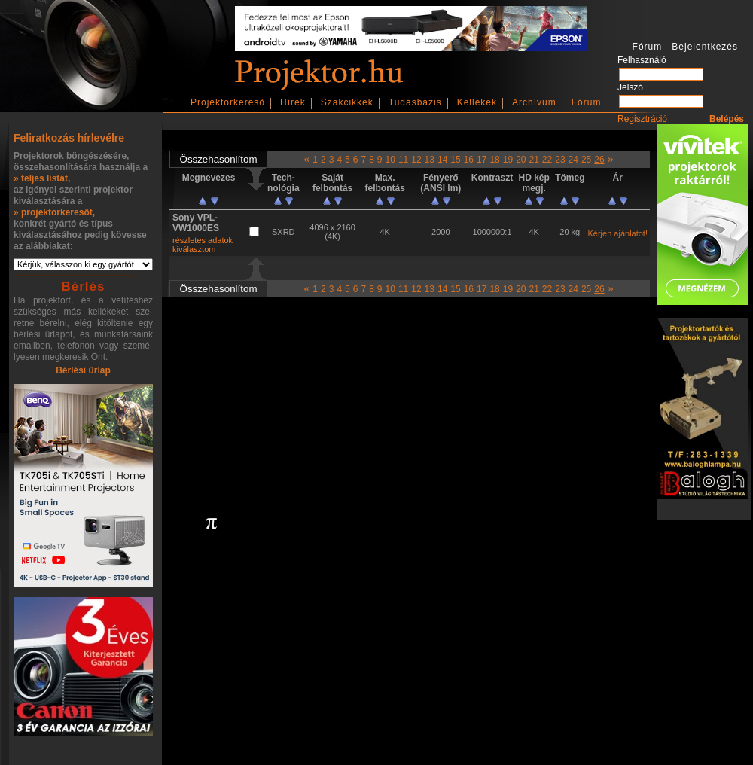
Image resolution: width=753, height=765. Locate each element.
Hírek (293, 102)
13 (429, 159)
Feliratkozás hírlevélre (69, 138)
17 (481, 159)
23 (560, 159)
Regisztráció (642, 119)
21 (533, 159)
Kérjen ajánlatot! (617, 233)
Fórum (587, 102)
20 (521, 159)
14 (442, 159)
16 (469, 159)
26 (599, 159)
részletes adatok (202, 240)
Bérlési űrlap (83, 370)
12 (416, 159)
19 (508, 159)
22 (547, 159)
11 (403, 159)
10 (390, 159)
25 (586, 159)
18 (494, 159)
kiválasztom (193, 249)
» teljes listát (41, 178)
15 (455, 159)
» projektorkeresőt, (54, 212)
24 (573, 159)
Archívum (534, 102)
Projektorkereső (228, 102)
